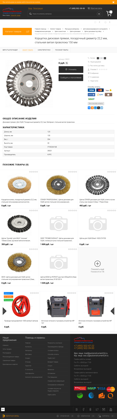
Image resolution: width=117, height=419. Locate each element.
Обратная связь (96, 8)
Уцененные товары (9, 360)
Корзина (106, 416)
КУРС (49, 154)
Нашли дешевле (94, 62)
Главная (27, 343)
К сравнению (93, 77)
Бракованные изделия (10, 364)
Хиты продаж (7, 349)
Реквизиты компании (55, 343)
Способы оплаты (53, 354)
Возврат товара (53, 362)
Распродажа (7, 353)
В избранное (93, 73)
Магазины (28, 350)
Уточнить (70, 69)
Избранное (86, 416)
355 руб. (7, 244)
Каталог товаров (17, 31)
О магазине (29, 369)
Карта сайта (52, 395)
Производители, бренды (55, 347)
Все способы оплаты (96, 103)
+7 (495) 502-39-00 (77, 8)
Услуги (50, 366)
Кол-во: (92, 58)
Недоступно (93, 81)
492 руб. (85, 205)
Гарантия (28, 366)
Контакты (28, 347)
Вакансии (51, 369)
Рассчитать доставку (96, 65)
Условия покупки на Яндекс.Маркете (54, 390)
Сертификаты (29, 373)
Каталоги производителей (33, 377)
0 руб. (63, 63)
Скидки (27, 358)
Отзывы (28, 362)
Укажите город (15, 15)
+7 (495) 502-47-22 (84, 345)
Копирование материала (56, 385)
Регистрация (38, 8)
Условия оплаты (53, 350)
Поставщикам (52, 377)
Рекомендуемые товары (11, 356)
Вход (30, 8)
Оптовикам (51, 373)
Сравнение (65, 416)
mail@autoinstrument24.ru (96, 353)
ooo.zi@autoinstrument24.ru (95, 355)
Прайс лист (51, 358)
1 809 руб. (47, 244)
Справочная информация (56, 381)
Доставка (28, 354)
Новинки (5, 345)
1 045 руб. (47, 283)
